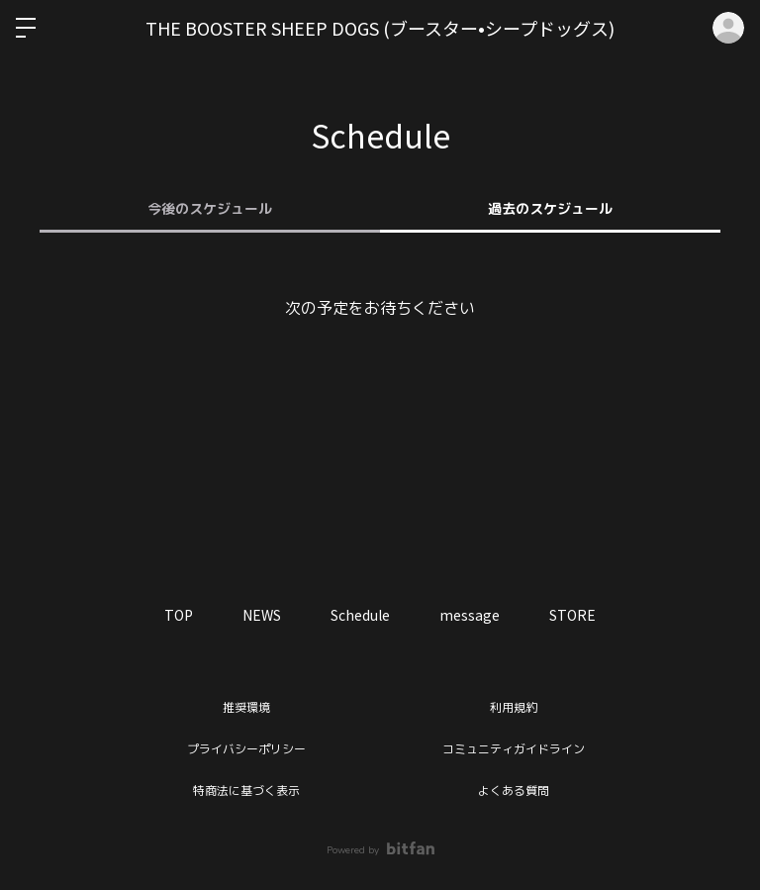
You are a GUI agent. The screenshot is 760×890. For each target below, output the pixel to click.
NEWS (261, 615)
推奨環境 (246, 708)
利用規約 (513, 708)
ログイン (728, 28)
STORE (572, 615)
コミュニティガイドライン (513, 749)
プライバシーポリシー (246, 749)
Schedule (360, 615)
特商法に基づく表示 (246, 791)
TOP (178, 615)
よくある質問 (513, 791)
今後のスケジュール (209, 209)
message (469, 615)
